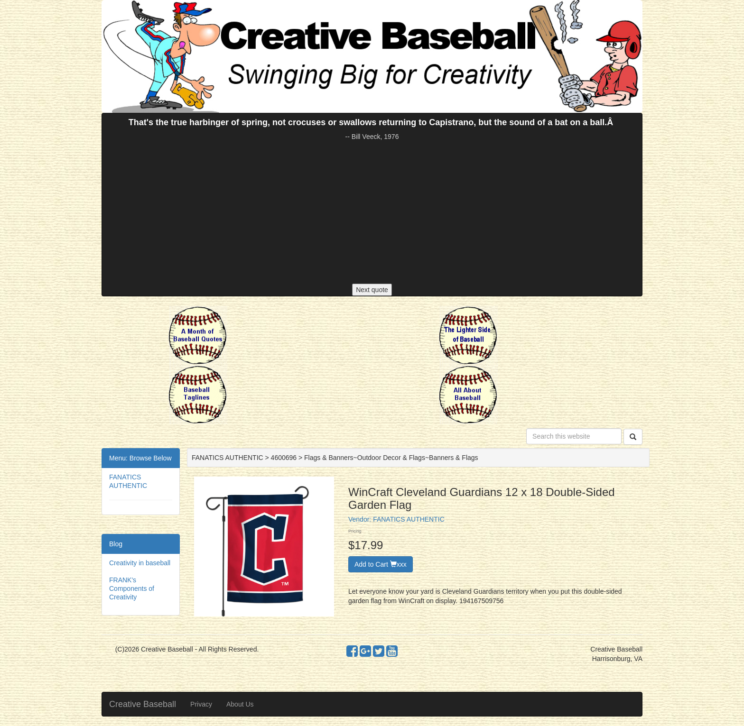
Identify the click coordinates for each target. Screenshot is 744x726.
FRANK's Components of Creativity (131, 588)
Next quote (372, 290)
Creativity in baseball (139, 563)
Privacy (201, 704)
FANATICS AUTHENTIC (409, 519)
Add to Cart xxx (380, 564)
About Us (240, 704)
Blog (115, 544)
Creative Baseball (142, 704)
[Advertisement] (372, 212)
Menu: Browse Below (140, 458)
